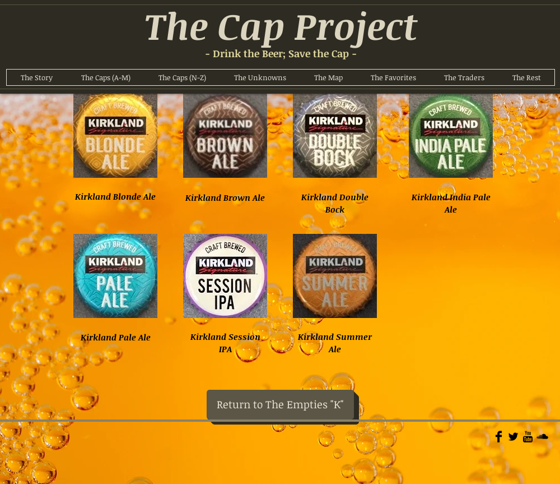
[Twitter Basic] (513, 436)
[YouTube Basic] (528, 436)
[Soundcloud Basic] (542, 436)
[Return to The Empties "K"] (280, 405)
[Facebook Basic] (499, 436)
